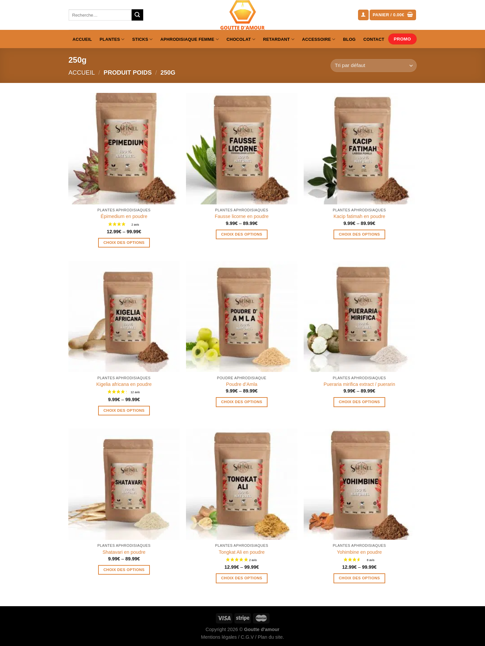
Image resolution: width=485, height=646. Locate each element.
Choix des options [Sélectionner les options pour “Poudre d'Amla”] (241, 402)
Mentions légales (219, 637)
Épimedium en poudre (124, 216)
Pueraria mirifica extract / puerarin (359, 384)
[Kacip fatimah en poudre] (359, 148)
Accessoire (318, 39)
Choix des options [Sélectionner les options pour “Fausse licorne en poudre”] (241, 234)
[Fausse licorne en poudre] (241, 148)
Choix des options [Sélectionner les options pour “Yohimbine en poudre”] (359, 578)
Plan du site (270, 637)
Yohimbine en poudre (359, 552)
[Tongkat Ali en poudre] (241, 484)
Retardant (278, 39)
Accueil (82, 39)
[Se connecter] (363, 15)
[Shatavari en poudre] (123, 484)
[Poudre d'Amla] (241, 316)
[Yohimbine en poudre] (359, 484)
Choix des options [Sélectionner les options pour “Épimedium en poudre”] (124, 243)
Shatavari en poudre (124, 552)
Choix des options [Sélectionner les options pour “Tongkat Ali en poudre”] (241, 578)
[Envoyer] (137, 15)
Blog (349, 39)
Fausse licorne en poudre (242, 216)
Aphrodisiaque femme (189, 39)
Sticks (142, 39)
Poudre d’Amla (241, 384)
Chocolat (240, 39)
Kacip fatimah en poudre (359, 216)
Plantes (112, 39)
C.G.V (247, 637)
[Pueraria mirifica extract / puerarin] (359, 316)
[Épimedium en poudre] (123, 148)
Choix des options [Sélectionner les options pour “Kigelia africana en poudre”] (124, 410)
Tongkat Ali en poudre (242, 552)
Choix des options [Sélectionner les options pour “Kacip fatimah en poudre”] (359, 234)
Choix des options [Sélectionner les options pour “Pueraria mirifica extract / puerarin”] (359, 402)
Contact (373, 39)
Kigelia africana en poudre (124, 384)
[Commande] (373, 65)
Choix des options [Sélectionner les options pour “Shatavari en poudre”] (124, 570)
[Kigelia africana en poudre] (123, 316)
